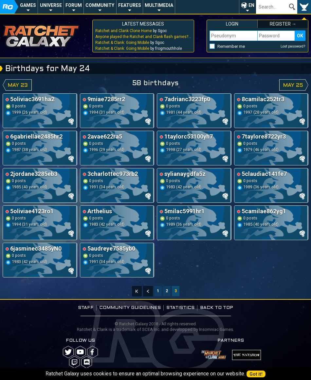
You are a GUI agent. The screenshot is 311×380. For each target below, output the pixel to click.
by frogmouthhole (138, 48)
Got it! (256, 374)
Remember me (231, 46)
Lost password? (293, 46)
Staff (86, 308)
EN (251, 5)
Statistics (180, 308)
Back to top (216, 308)
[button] (247, 7)
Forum (73, 5)
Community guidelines (130, 308)
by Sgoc (131, 30)
